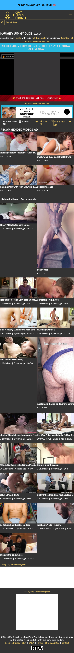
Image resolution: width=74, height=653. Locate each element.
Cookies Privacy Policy (15, 642)
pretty (44, 37)
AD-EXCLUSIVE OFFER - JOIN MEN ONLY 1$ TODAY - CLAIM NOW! (37, 47)
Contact (65, 642)
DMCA (31, 642)
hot (33, 37)
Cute (62, 37)
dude (38, 37)
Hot (71, 37)
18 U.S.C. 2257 (52, 642)
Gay (67, 37)
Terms (40, 642)
